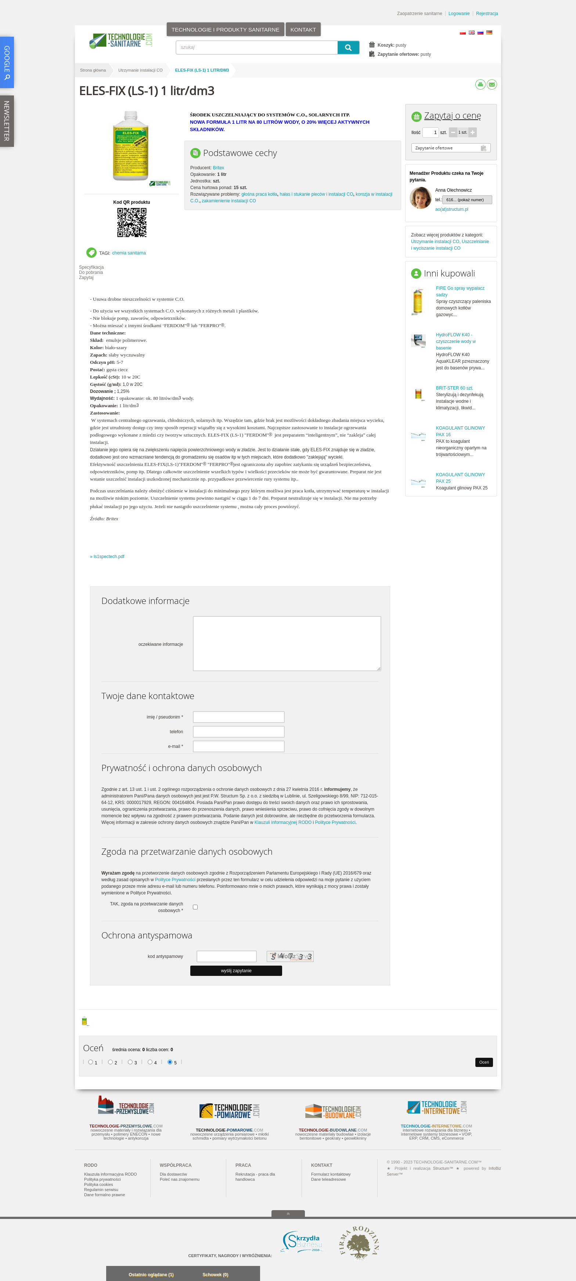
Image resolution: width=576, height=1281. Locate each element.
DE (489, 32)
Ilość (416, 132)
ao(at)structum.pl (451, 209)
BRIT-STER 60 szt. (454, 388)
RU (480, 32)
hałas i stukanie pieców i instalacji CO (316, 194)
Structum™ (443, 1168)
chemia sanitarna (128, 253)
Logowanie (459, 13)
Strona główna (93, 70)
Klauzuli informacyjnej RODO (283, 822)
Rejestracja (487, 13)
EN (472, 32)
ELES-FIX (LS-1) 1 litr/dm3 (202, 70)
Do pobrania (91, 272)
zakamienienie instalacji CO (229, 200)
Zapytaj (86, 277)
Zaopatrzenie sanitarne (419, 13)
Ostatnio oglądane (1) (151, 1274)
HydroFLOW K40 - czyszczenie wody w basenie (456, 341)
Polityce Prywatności (335, 822)
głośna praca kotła (259, 194)
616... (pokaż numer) (465, 200)
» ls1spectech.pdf (107, 556)
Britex (218, 167)
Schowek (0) (215, 1274)
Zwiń (252, 1275)
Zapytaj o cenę (452, 115)
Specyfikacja (91, 267)
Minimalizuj (113, 1275)
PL (463, 32)
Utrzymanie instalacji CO (140, 70)
